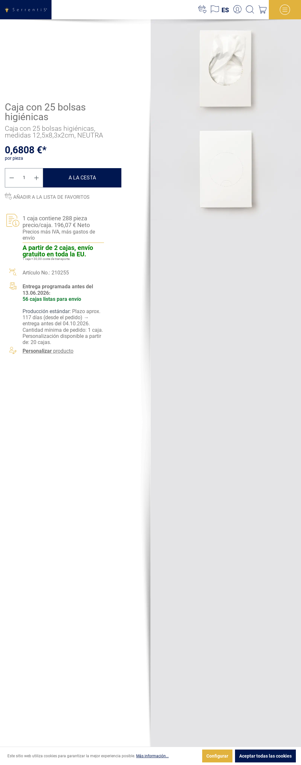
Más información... (152, 756)
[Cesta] (263, 9)
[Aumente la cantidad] (36, 177)
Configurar (217, 756)
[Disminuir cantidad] (11, 177)
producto (48, 351)
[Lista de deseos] (202, 9)
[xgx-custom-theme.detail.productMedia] (226, 69)
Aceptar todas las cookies (265, 756)
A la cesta (82, 177)
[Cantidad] (24, 177)
